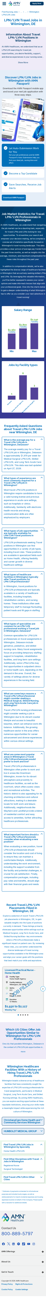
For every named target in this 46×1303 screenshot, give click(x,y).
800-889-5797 (17, 1233)
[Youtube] (29, 1243)
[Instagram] (34, 1243)
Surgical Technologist (13, 1169)
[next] (43, 988)
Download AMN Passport (13, 197)
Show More (23, 62)
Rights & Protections (23, 1284)
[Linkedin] (14, 1243)
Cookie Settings (21, 1289)
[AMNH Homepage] (14, 3)
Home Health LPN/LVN (14, 1151)
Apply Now (36, 3)
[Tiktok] (24, 1243)
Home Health (13, 558)
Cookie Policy (7, 1289)
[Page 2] (20, 1015)
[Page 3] (23, 1015)
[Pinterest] (19, 1243)
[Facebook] (3, 1243)
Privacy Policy (7, 1284)
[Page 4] (25, 1015)
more (23, 1052)
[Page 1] (18, 1015)
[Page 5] (27, 1015)
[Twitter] (9, 1243)
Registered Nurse (11, 1165)
